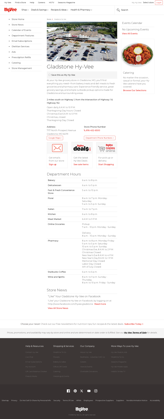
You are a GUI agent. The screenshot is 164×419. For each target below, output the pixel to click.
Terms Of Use (68, 400)
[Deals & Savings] (40, 9)
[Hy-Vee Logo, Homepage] (10, 9)
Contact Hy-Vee (31, 352)
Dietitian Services (20, 46)
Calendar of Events (21, 30)
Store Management (22, 68)
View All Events (130, 33)
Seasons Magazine (66, 2)
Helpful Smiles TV (118, 371)
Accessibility (155, 400)
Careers (41, 2)
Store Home (18, 19)
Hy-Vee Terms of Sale (135, 332)
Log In (158, 3)
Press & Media (31, 376)
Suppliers (120, 400)
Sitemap (5, 400)
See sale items (81, 164)
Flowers (56, 357)
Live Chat (29, 357)
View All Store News (58, 308)
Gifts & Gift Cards (60, 366)
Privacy (14, 400)
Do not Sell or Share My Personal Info (35, 400)
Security (56, 400)
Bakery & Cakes (59, 362)
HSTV (51, 2)
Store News (18, 25)
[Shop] (25, 9)
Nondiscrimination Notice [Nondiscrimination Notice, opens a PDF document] (136, 400)
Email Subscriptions (22, 41)
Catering (16, 63)
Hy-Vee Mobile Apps (119, 366)
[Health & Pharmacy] (81, 9)
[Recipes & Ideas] (59, 9)
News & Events (86, 366)
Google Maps (54, 138)
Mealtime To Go (59, 352)
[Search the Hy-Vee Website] (155, 10)
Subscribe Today (133, 324)
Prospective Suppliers (105, 400)
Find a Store (20, 2)
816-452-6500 (92, 130)
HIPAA (78, 400)
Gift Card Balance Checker (36, 371)
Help (32, 2)
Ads (14, 52)
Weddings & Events (61, 376)
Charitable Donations (89, 371)
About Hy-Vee (86, 352)
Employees (88, 400)
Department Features (23, 35)
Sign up (52, 164)
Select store (148, 2)
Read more (100, 304)
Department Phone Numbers (100, 138)
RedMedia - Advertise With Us (92, 357)
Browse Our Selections (134, 90)
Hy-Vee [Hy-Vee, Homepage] (7, 2)
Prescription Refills (21, 57)
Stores (49, 19)
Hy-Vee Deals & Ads (119, 352)
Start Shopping (106, 164)
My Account (30, 366)
